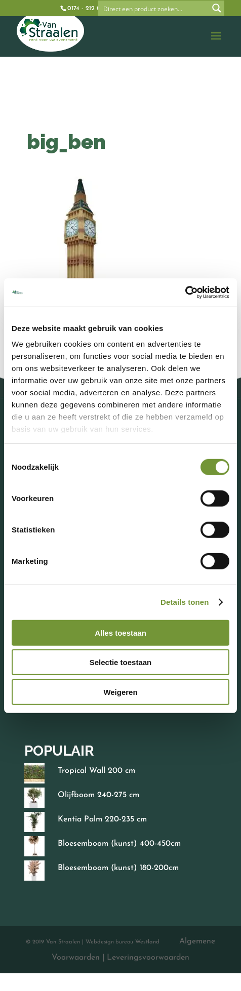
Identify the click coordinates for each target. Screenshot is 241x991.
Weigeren (120, 691)
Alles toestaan (120, 632)
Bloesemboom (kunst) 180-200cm (118, 868)
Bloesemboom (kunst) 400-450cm (119, 844)
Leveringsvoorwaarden (148, 958)
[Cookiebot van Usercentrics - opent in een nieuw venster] (185, 292)
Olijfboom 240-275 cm (98, 795)
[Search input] (154, 8)
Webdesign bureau (109, 942)
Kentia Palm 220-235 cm (102, 819)
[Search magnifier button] (216, 8)
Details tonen (184, 602)
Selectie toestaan (121, 662)
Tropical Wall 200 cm (96, 771)
